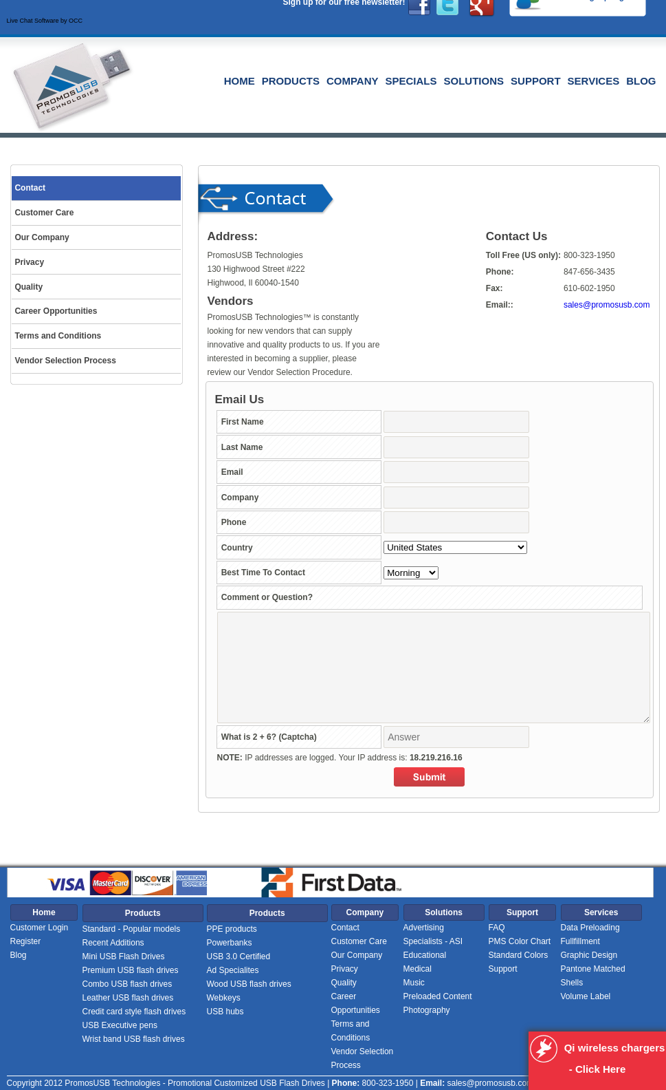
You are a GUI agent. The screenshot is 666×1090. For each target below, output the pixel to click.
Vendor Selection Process (362, 1058)
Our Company (357, 955)
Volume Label (586, 996)
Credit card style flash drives (134, 1011)
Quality (344, 982)
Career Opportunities (355, 1003)
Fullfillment (580, 941)
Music (414, 982)
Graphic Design (589, 955)
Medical (417, 969)
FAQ (497, 927)
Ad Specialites (233, 970)
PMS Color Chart (520, 941)
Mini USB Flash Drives (123, 956)
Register (25, 941)
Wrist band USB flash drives (133, 1039)
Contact (345, 927)
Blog (641, 81)
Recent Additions (113, 943)
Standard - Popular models (131, 929)
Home (239, 81)
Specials (411, 81)
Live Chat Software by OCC (45, 20)
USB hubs (225, 1011)
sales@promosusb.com (607, 305)
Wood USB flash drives (249, 984)
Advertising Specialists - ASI (433, 934)
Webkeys (224, 998)
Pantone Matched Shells (593, 975)
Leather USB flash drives (128, 998)
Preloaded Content (437, 996)
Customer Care (359, 941)
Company (352, 81)
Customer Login (39, 927)
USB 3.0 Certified (239, 956)
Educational (425, 955)
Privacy (344, 969)
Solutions (474, 81)
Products (291, 81)
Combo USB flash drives (127, 984)
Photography (426, 1010)
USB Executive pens (119, 1025)
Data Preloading (590, 927)
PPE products (232, 929)
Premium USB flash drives (130, 970)
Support (536, 81)
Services (594, 81)
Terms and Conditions (350, 1031)
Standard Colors (518, 955)
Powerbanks (229, 943)
